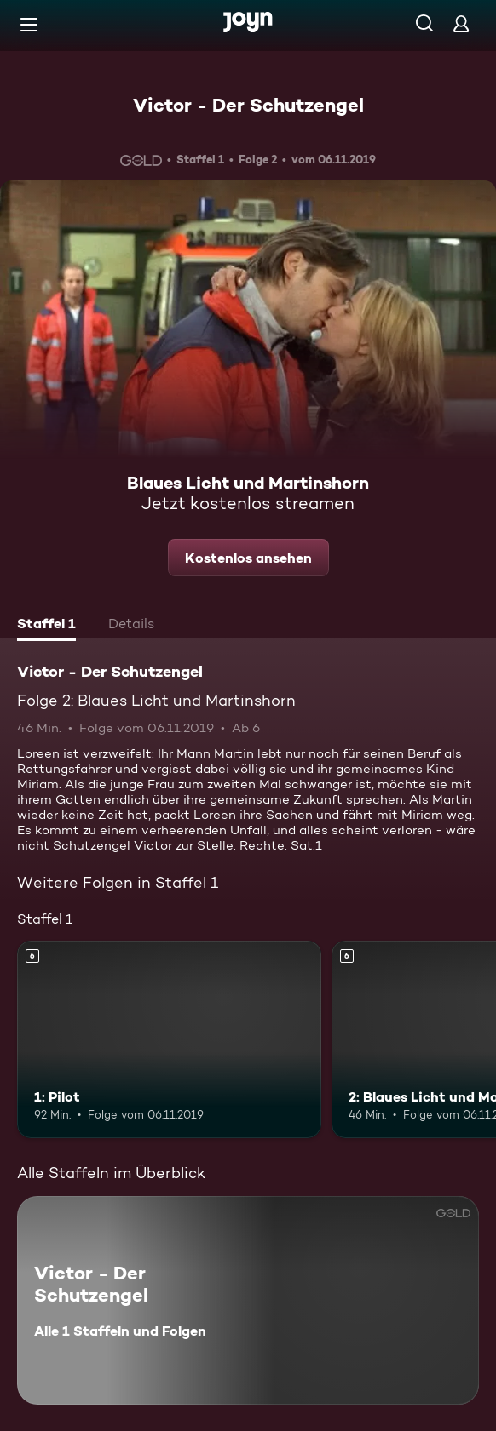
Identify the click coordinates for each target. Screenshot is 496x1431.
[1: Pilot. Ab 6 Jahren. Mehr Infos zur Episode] (169, 1039)
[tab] (46, 625)
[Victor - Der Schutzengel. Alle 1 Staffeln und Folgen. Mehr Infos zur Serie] (248, 1300)
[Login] (461, 23)
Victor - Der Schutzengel (248, 105)
